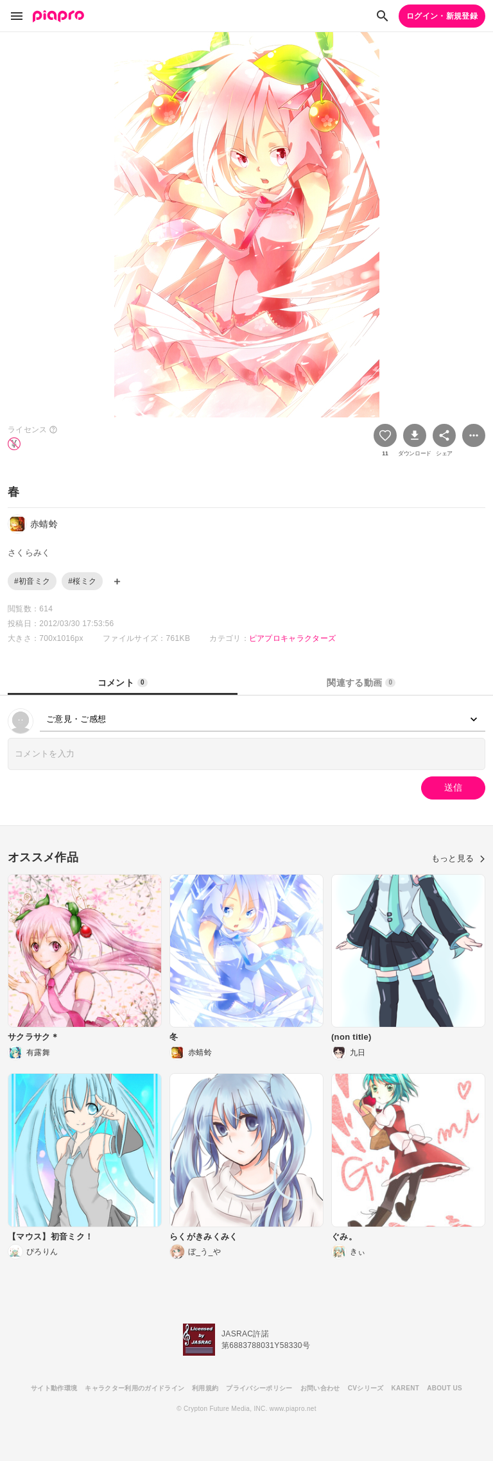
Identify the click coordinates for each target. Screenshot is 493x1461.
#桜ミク (82, 581)
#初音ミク (32, 581)
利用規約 (205, 1388)
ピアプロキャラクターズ (292, 638)
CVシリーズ (366, 1388)
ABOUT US (444, 1388)
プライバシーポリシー (259, 1388)
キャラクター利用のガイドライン (134, 1388)
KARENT (406, 1388)
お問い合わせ (320, 1388)
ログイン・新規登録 (442, 16)
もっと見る (458, 858)
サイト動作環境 (54, 1388)
